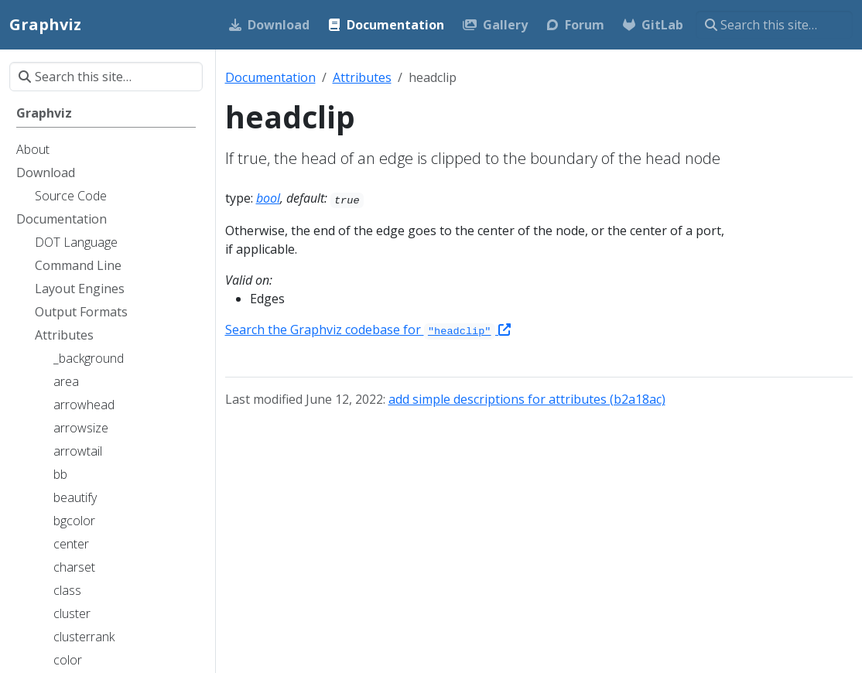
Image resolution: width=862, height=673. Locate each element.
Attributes (362, 77)
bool (268, 198)
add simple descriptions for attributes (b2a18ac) (526, 399)
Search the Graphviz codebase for (368, 329)
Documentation (270, 77)
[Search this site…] (774, 25)
